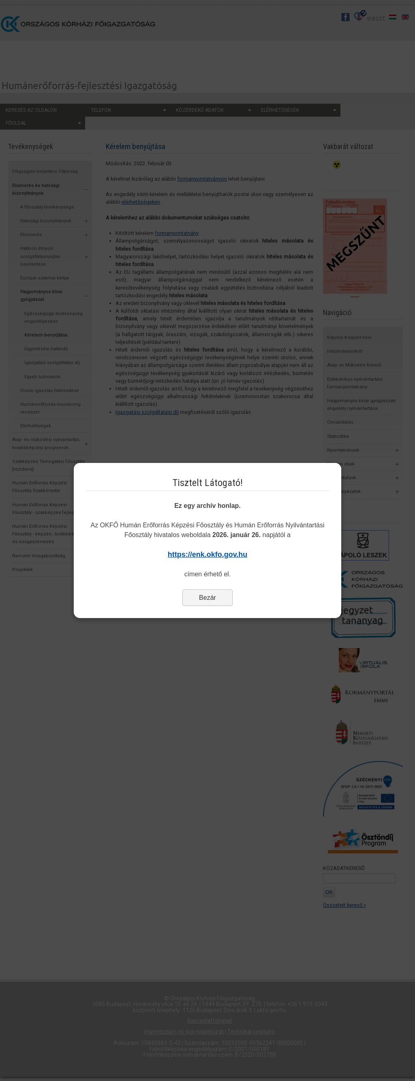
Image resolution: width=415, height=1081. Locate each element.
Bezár (207, 597)
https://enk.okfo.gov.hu (208, 554)
